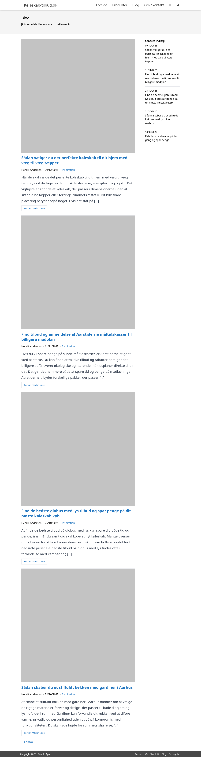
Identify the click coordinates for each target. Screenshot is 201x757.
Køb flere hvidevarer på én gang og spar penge (161, 138)
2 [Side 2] (24, 741)
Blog (135, 5)
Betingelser (175, 754)
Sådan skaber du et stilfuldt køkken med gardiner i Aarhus (161, 119)
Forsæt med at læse (34, 208)
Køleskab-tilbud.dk (40, 5)
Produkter (119, 5)
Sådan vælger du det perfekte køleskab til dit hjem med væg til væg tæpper (159, 55)
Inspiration (68, 170)
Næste (29, 741)
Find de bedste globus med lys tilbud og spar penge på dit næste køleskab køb (161, 98)
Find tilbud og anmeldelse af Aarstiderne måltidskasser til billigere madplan (162, 78)
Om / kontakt (154, 5)
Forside (101, 5)
